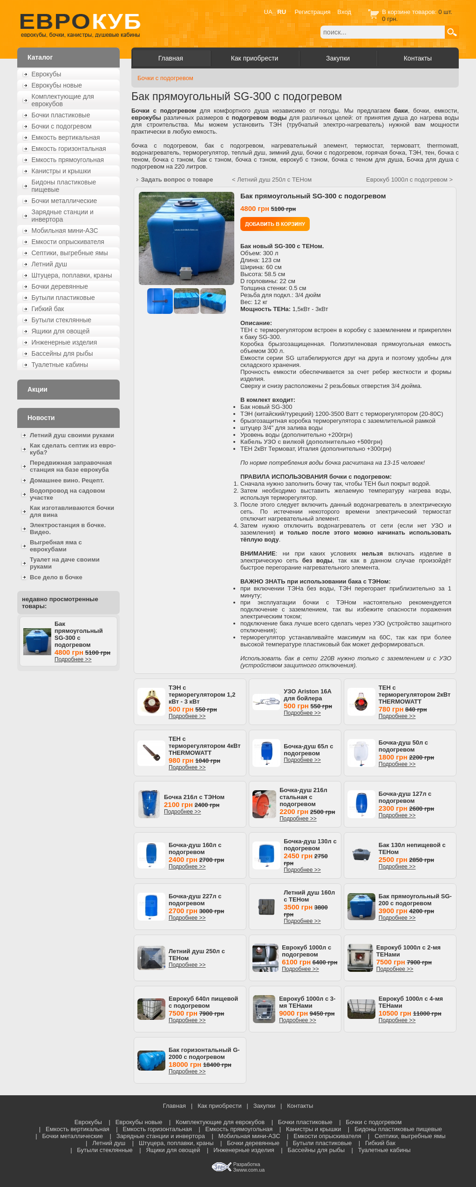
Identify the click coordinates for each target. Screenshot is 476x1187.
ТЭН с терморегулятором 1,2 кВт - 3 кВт (202, 694)
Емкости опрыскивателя (68, 241)
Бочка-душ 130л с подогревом (310, 845)
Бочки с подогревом (62, 126)
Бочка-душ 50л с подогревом (403, 746)
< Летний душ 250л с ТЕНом (272, 179)
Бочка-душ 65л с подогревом (308, 750)
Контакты (418, 58)
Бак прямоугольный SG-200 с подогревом (415, 900)
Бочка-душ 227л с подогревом (195, 900)
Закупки (338, 58)
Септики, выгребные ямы (70, 253)
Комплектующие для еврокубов (63, 100)
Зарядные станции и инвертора (63, 215)
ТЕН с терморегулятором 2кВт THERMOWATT (415, 694)
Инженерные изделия (64, 342)
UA (268, 11)
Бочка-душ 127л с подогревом (405, 797)
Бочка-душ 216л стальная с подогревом (303, 797)
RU (281, 11)
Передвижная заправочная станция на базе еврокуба (71, 466)
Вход (344, 11)
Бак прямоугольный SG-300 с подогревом (78, 634)
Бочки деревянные (60, 286)
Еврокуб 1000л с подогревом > (409, 179)
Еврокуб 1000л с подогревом (306, 951)
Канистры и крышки (61, 171)
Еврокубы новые (57, 85)
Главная (170, 58)
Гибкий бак (48, 308)
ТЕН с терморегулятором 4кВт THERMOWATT (205, 745)
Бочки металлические (64, 200)
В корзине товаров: (410, 11)
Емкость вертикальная (66, 137)
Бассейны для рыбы (62, 353)
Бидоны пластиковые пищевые (64, 185)
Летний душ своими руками (72, 435)
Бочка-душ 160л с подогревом (195, 848)
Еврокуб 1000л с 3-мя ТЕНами (307, 1002)
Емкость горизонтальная (69, 148)
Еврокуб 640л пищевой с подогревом (203, 1002)
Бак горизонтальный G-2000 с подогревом (204, 1053)
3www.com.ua (249, 1170)
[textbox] (382, 32)
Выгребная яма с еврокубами (56, 546)
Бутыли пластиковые (63, 297)
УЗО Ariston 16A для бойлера (307, 695)
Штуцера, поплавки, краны (72, 275)
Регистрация (313, 11)
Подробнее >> (73, 659)
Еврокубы (46, 74)
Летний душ (50, 264)
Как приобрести (255, 58)
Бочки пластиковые (61, 115)
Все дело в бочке (56, 577)
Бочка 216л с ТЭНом (194, 797)
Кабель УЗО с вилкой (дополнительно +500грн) (311, 441)
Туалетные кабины (60, 364)
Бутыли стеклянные (62, 320)
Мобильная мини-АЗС (65, 230)
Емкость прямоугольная (68, 159)
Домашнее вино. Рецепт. (67, 480)
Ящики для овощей (61, 331)
